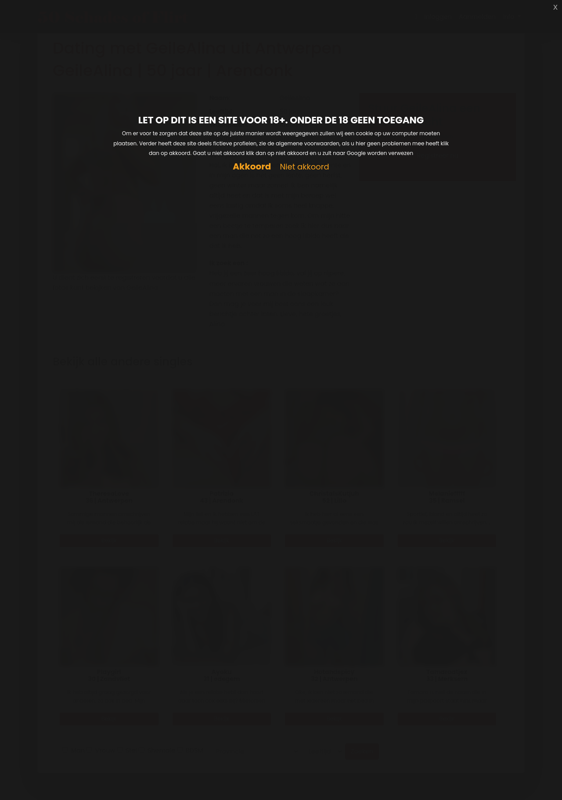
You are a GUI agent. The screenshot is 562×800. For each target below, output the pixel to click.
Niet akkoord (304, 167)
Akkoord (252, 167)
